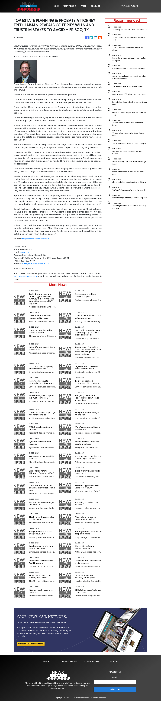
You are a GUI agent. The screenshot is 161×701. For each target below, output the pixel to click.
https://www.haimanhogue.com (37, 263)
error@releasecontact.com (27, 276)
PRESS (83, 6)
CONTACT (95, 6)
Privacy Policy (69, 661)
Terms (46, 661)
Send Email (25, 252)
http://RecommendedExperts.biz (37, 238)
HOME (56, 6)
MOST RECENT (69, 6)
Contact (115, 661)
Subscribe (114, 689)
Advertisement (92, 661)
